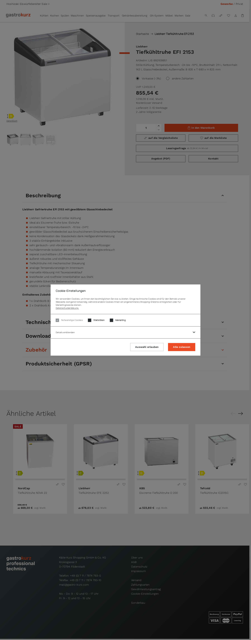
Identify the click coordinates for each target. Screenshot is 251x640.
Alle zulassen (181, 347)
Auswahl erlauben (147, 347)
